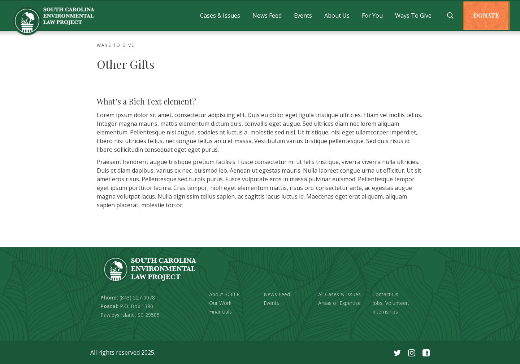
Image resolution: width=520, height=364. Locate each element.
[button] (220, 15)
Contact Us (385, 294)
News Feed (267, 15)
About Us (337, 15)
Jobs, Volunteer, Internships (390, 307)
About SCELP (224, 294)
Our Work (220, 302)
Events (303, 15)
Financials (220, 311)
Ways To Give (413, 15)
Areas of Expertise (339, 302)
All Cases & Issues (339, 294)
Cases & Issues (220, 15)
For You (372, 15)
